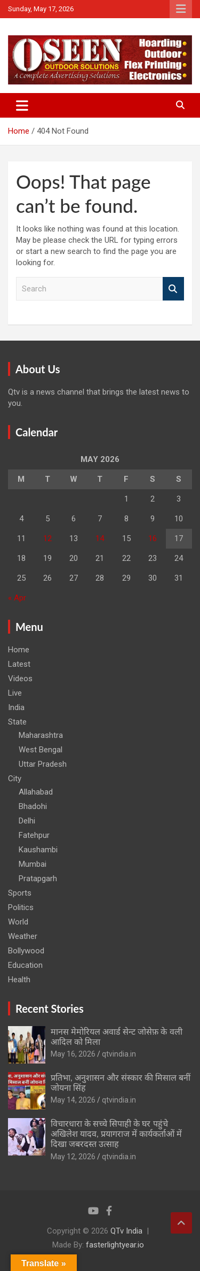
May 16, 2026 (73, 1054)
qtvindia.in (119, 1054)
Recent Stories (49, 1008)
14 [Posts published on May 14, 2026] (99, 538)
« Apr (17, 598)
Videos (20, 678)
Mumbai (32, 864)
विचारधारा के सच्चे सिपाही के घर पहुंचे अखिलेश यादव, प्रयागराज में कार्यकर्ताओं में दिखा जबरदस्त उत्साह (116, 1133)
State (17, 722)
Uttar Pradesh (43, 764)
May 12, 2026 (73, 1156)
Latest (19, 664)
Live (15, 693)
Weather (22, 936)
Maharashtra (41, 735)
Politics (21, 907)
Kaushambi (38, 849)
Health (19, 979)
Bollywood (26, 951)
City (14, 778)
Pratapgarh (38, 878)
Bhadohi (33, 806)
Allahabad (36, 792)
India (16, 707)
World (18, 922)
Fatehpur (34, 835)
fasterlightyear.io (115, 1245)
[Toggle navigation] (22, 105)
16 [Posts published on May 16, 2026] (152, 538)
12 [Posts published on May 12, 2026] (47, 538)
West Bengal (40, 749)
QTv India (126, 1231)
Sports (19, 893)
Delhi (27, 821)
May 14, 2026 (73, 1100)
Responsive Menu (181, 9)
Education (25, 965)
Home (18, 649)
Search (173, 289)
